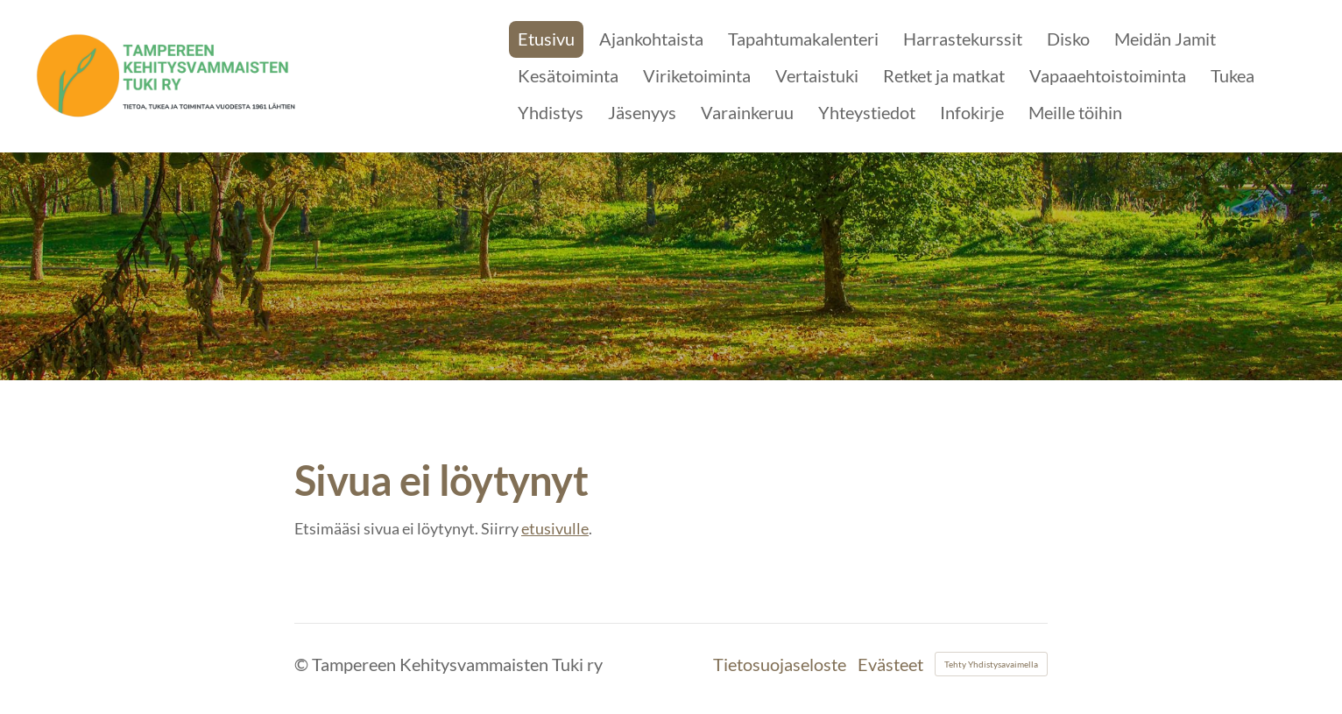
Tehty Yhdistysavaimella (991, 664)
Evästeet (890, 664)
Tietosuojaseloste (779, 664)
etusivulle (555, 528)
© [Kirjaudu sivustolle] (303, 664)
